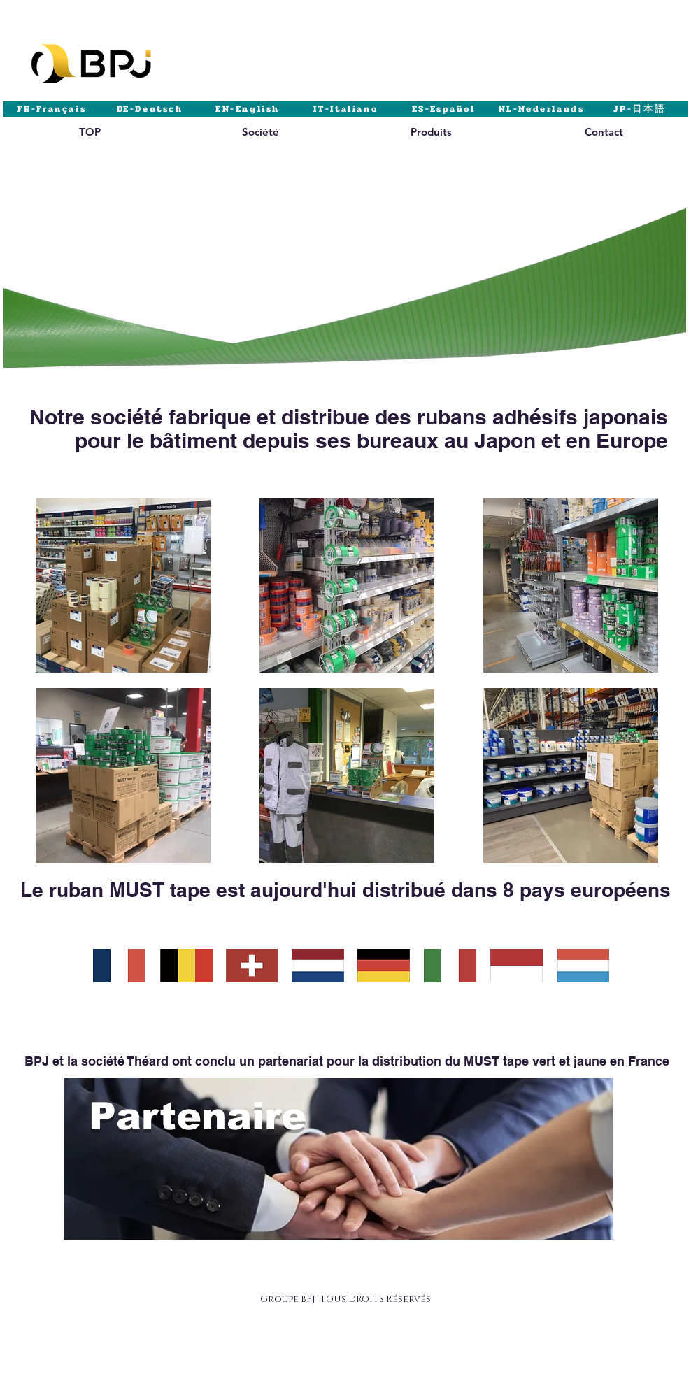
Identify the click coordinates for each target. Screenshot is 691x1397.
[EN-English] (248, 109)
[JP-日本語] (639, 109)
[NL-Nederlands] (541, 109)
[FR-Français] (52, 109)
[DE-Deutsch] (150, 109)
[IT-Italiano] (345, 109)
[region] (89, 145)
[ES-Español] (443, 109)
